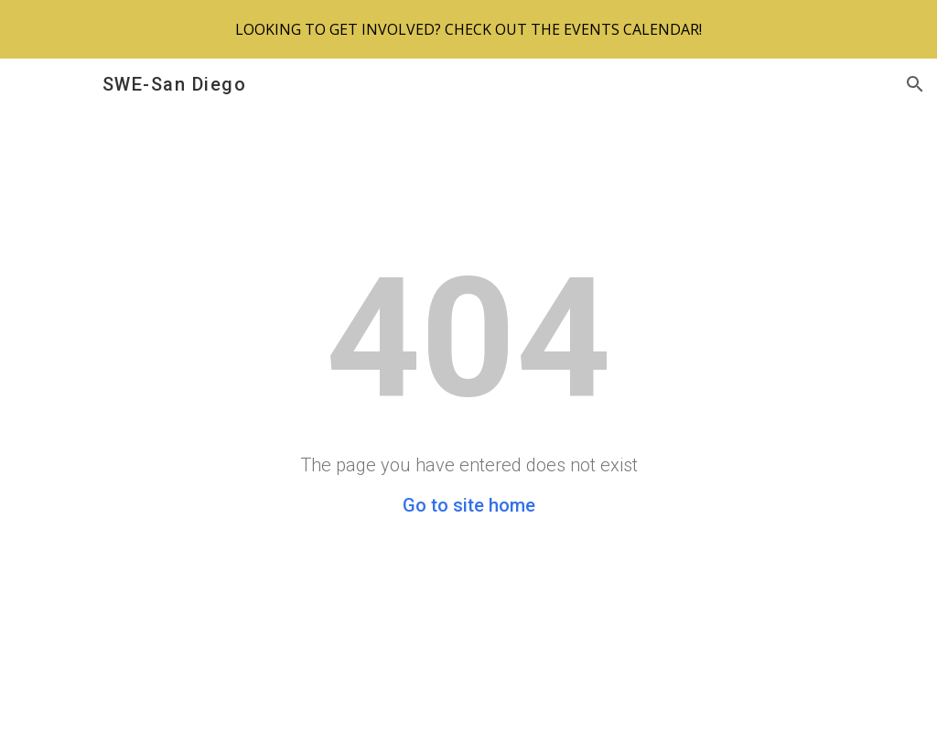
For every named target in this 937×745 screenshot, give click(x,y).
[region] (468, 29)
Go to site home (469, 505)
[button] (915, 84)
